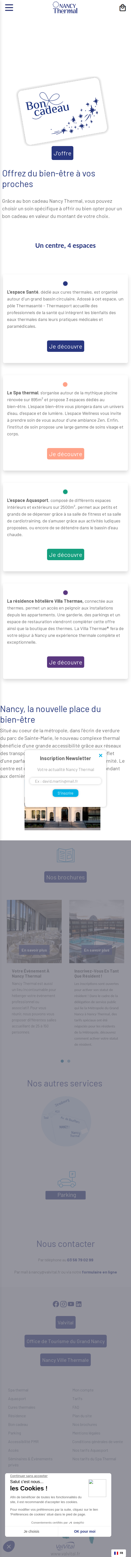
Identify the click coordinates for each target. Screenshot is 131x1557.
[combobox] (118, 1553)
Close (100, 756)
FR (118, 1553)
